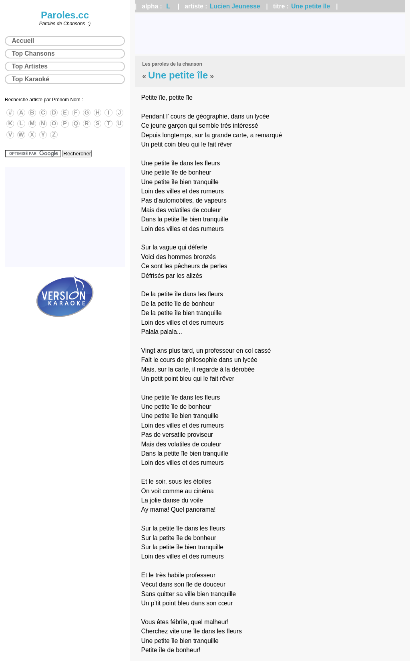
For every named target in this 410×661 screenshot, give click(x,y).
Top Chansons (33, 53)
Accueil (23, 40)
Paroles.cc (65, 15)
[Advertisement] (270, 34)
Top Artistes (30, 66)
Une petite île (310, 6)
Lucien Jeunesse (235, 6)
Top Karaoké (30, 79)
